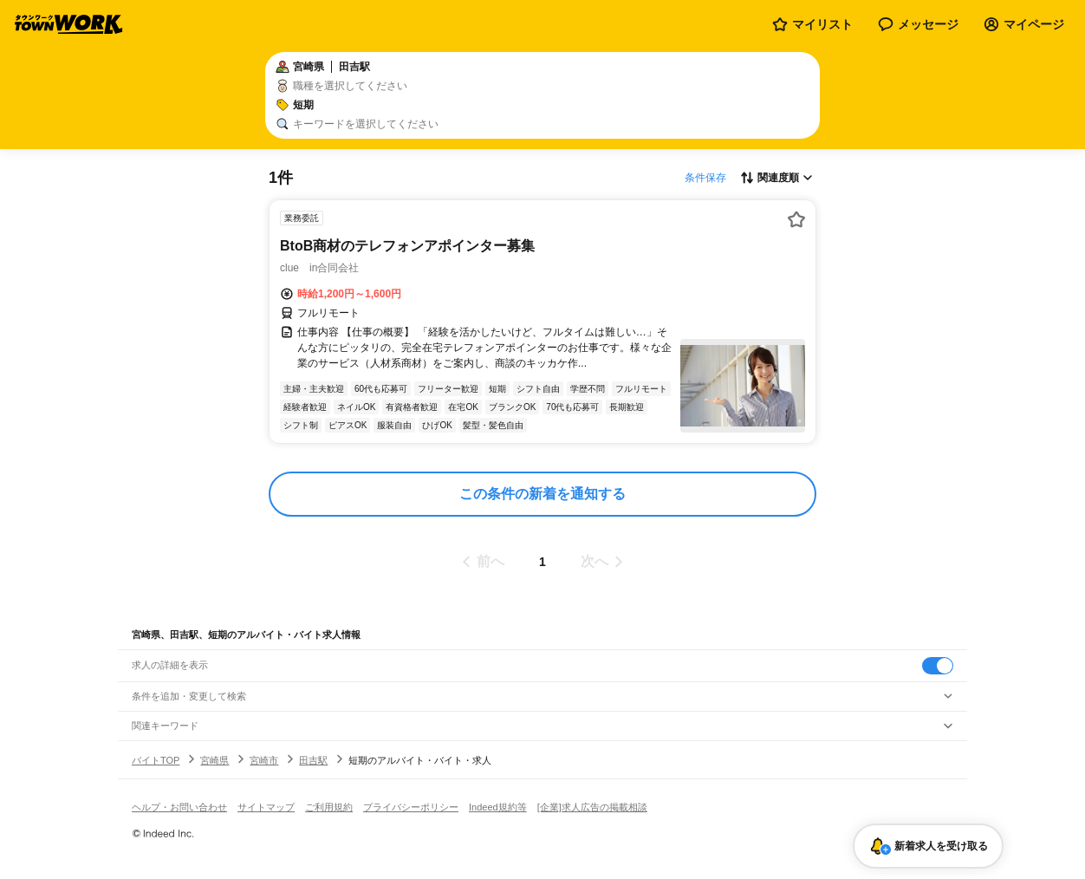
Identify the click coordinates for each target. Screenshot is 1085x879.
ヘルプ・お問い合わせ (179, 807)
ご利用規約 (329, 807)
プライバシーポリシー (410, 807)
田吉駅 (313, 760)
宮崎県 (214, 760)
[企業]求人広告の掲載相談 (592, 807)
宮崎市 (264, 760)
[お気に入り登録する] (796, 219)
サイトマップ (266, 807)
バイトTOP (155, 760)
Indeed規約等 (498, 807)
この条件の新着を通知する (542, 493)
